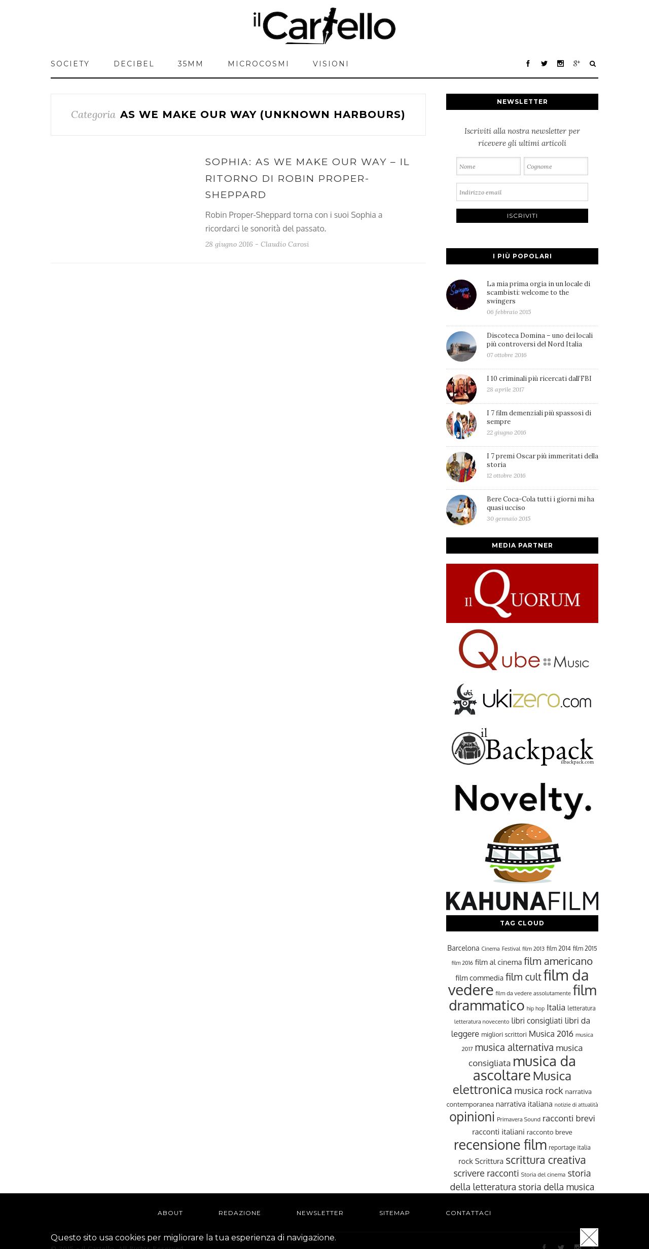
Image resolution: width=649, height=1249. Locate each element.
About (170, 1213)
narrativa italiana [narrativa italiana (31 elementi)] (524, 1103)
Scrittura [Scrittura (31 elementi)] (489, 1160)
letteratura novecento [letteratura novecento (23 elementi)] (482, 1021)
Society (70, 63)
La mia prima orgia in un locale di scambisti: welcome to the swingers (542, 298)
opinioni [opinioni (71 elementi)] (472, 1116)
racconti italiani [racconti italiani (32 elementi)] (498, 1131)
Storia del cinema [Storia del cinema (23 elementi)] (543, 1174)
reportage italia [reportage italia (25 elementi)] (570, 1147)
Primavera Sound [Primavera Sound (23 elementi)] (518, 1119)
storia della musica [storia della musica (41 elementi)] (556, 1186)
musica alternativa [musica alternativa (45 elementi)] (514, 1047)
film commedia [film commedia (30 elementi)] (480, 977)
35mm (191, 63)
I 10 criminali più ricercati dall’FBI (542, 383)
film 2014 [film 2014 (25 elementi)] (559, 948)
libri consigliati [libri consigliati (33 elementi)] (536, 1021)
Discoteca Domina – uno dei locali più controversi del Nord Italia (542, 345)
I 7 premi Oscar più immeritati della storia (542, 465)
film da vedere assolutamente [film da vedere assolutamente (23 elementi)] (533, 993)
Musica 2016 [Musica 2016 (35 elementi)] (551, 1033)
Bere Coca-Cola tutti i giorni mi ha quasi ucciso (542, 508)
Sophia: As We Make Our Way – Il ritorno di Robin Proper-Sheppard (307, 178)
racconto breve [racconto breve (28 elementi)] (549, 1131)
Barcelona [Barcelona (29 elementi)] (463, 948)
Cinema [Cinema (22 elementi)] (491, 948)
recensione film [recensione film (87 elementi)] (500, 1144)
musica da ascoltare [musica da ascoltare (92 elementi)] (524, 1068)
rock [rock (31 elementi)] (465, 1160)
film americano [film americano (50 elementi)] (558, 960)
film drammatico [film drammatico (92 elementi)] (522, 997)
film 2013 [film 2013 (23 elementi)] (533, 948)
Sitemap (394, 1213)
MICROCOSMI (259, 63)
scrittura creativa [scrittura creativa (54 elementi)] (546, 1159)
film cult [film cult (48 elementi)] (524, 976)
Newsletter (320, 1213)
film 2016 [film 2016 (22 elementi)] (462, 962)
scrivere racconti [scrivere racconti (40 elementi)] (486, 1173)
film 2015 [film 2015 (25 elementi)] (585, 948)
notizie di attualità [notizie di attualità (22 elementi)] (576, 1104)
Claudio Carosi (285, 244)
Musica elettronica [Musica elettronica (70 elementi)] (512, 1082)
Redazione (240, 1213)
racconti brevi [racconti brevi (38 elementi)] (569, 1117)
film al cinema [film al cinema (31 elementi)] (498, 961)
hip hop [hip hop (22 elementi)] (536, 1008)
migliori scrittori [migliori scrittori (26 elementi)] (504, 1034)
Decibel (134, 63)
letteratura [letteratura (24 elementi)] (581, 1008)
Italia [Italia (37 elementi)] (556, 1007)
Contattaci (468, 1213)
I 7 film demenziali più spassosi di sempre (542, 422)
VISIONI (331, 63)
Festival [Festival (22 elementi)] (511, 948)
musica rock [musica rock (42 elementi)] (538, 1090)
